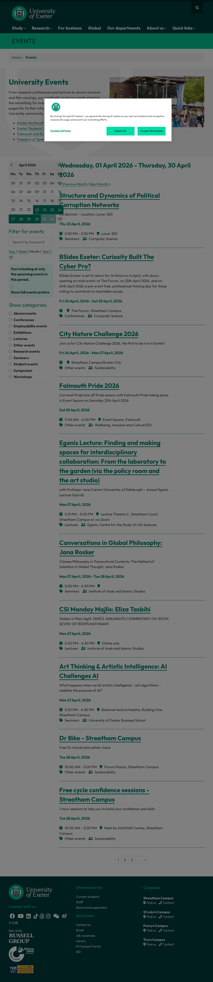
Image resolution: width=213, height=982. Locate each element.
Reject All (120, 130)
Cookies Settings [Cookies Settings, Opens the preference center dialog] (60, 130)
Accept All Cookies (151, 130)
